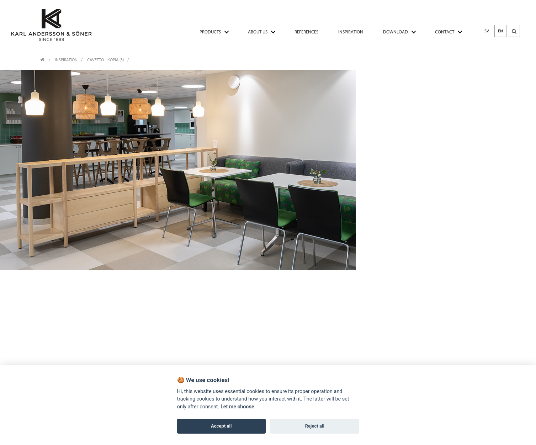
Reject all (314, 426)
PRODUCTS (210, 32)
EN (500, 30)
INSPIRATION (350, 32)
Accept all (221, 426)
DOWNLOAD (395, 32)
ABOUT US (257, 32)
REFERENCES (306, 32)
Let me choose (237, 407)
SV (486, 30)
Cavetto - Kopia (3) (105, 59)
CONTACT (444, 32)
